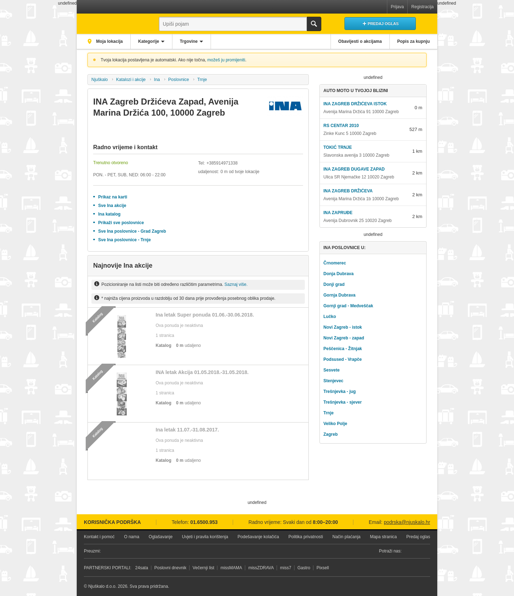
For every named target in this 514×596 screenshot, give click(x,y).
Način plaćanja (346, 537)
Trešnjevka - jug (339, 391)
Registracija (422, 6)
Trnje (202, 79)
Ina (157, 79)
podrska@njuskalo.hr (407, 522)
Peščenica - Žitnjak (342, 348)
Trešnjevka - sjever (342, 402)
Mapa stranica (383, 537)
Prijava (397, 6)
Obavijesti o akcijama (360, 41)
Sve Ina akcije (112, 205)
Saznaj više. (236, 284)
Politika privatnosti (305, 537)
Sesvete (331, 370)
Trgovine (189, 41)
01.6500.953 (204, 522)
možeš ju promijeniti (226, 59)
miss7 (285, 567)
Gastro (303, 567)
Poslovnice (178, 79)
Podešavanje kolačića (258, 537)
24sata (141, 567)
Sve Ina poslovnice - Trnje (124, 239)
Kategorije (148, 41)
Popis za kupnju (413, 41)
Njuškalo (99, 79)
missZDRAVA (261, 567)
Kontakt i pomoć (99, 537)
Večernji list (204, 567)
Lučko (329, 316)
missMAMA (231, 567)
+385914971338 (221, 163)
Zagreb (330, 434)
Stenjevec (333, 380)
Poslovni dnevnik (170, 567)
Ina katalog (109, 214)
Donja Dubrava (338, 273)
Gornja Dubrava (339, 295)
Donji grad (333, 284)
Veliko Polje (335, 423)
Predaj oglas (418, 537)
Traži (314, 24)
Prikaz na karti (112, 197)
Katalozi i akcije (131, 79)
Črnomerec (334, 263)
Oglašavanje (161, 537)
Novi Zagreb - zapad (343, 337)
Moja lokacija (109, 41)
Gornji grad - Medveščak (348, 305)
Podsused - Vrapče (342, 359)
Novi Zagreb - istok (342, 327)
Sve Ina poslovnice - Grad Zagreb (132, 231)
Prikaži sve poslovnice (121, 222)
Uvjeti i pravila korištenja (205, 537)
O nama (131, 537)
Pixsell (323, 567)
